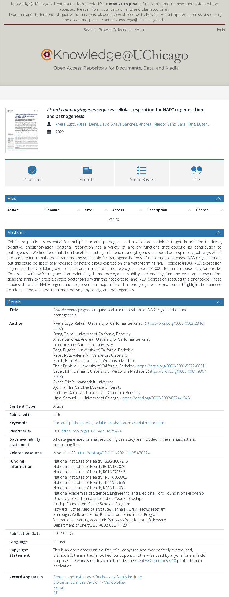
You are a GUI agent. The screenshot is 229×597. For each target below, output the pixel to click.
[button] (87, 181)
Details (14, 311)
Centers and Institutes (72, 585)
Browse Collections (115, 29)
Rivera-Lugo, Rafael (71, 124)
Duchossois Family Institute (118, 585)
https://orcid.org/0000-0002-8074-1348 (156, 406)
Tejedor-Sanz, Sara (169, 124)
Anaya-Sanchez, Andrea (131, 124)
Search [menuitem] (90, 29)
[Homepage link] (114, 58)
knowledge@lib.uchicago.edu (140, 19)
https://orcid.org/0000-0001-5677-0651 (171, 374)
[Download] (32, 181)
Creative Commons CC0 (155, 569)
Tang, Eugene (198, 124)
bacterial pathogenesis (72, 431)
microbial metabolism (147, 431)
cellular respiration (110, 431)
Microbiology (115, 591)
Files (11, 207)
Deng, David (99, 124)
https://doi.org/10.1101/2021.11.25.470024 (113, 461)
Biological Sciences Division (76, 591)
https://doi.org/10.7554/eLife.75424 (92, 439)
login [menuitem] (221, 29)
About (140, 29)
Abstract (15, 241)
